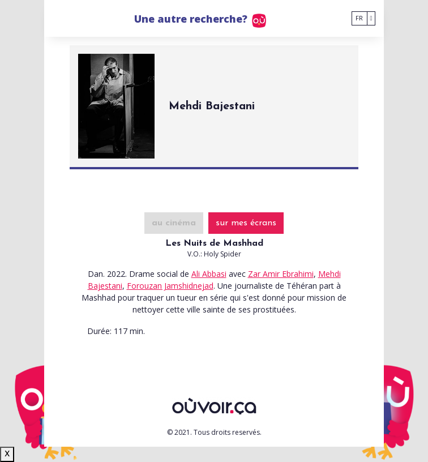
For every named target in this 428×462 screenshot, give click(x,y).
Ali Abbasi (208, 273)
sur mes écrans (246, 223)
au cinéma (174, 223)
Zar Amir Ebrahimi (281, 273)
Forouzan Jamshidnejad (170, 285)
